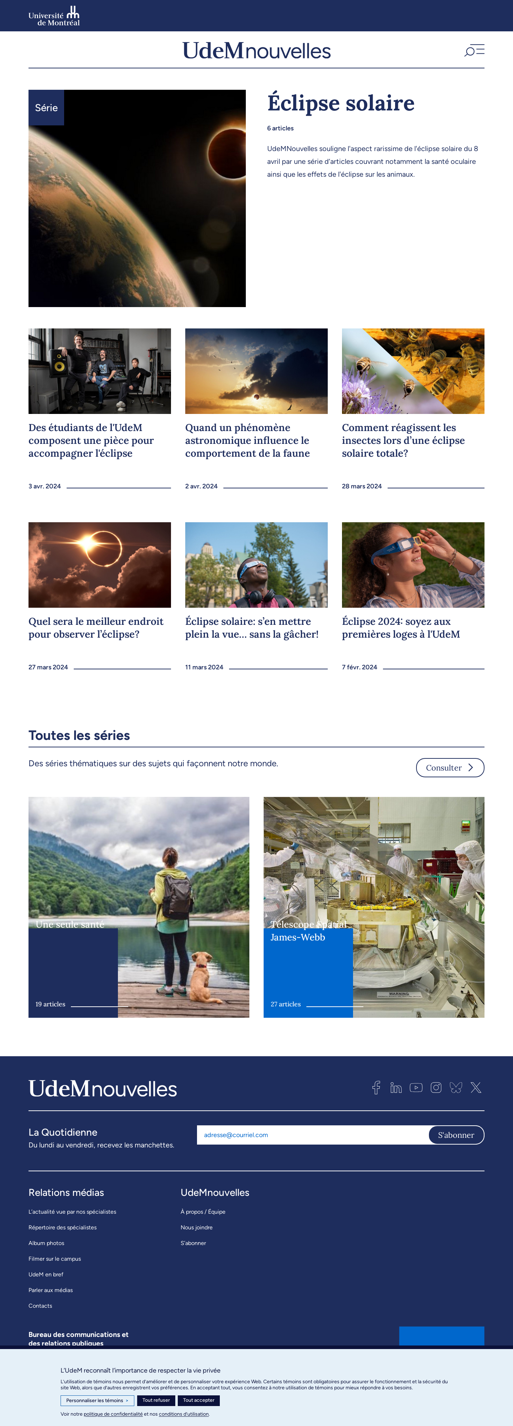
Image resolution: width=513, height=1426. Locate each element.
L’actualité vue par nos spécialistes (72, 1226)
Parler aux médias (50, 1304)
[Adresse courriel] (312, 1148)
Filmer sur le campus (54, 1273)
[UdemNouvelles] (256, 56)
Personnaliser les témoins (97, 1401)
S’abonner (193, 1257)
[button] (473, 56)
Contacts (40, 1320)
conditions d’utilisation (184, 1414)
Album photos (46, 1257)
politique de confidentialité (113, 1414)
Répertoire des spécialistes (62, 1241)
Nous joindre (197, 1241)
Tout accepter (198, 1400)
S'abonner (456, 1149)
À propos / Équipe (203, 1226)
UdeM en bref (45, 1288)
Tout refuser (156, 1400)
